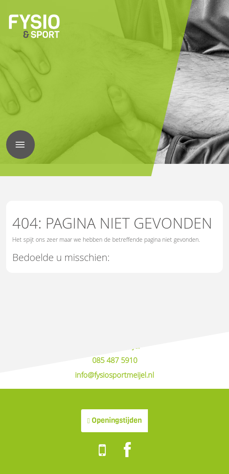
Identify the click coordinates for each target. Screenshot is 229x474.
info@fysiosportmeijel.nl (114, 375)
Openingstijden (114, 420)
